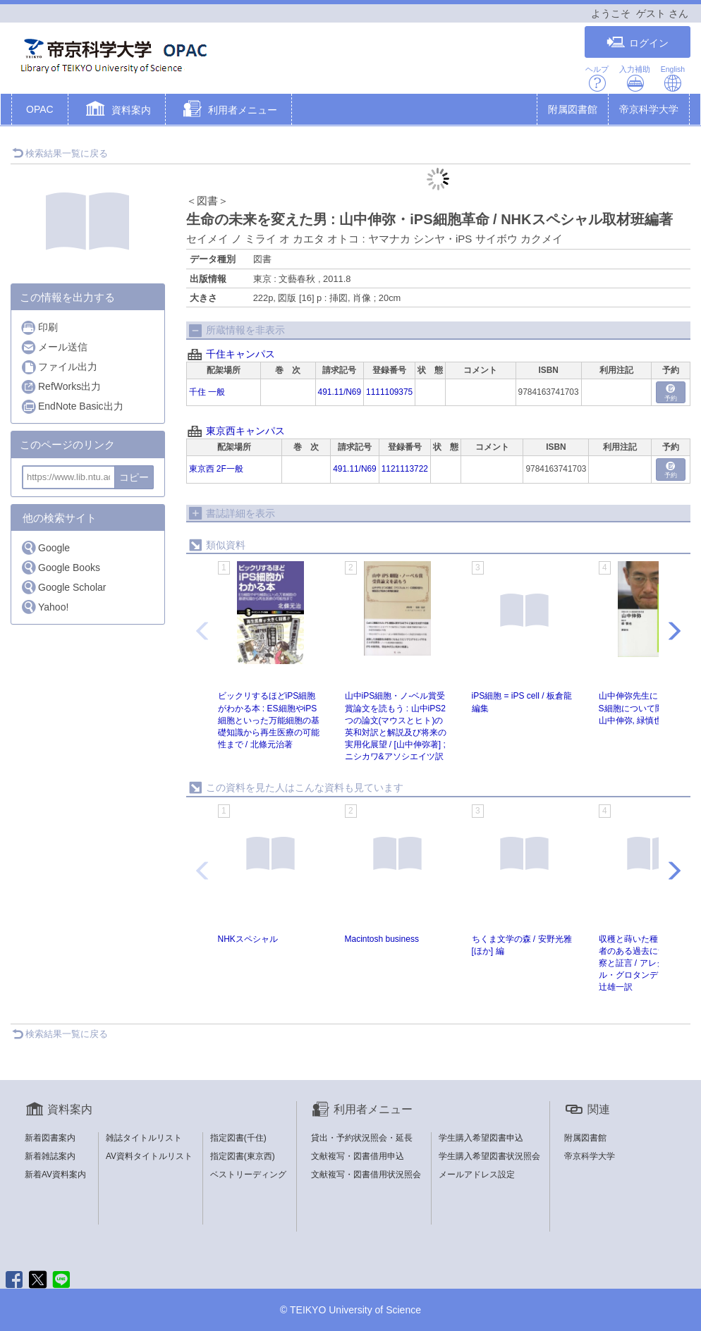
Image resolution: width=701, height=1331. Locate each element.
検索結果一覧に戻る (60, 153)
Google (45, 547)
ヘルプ (597, 78)
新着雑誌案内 (50, 1156)
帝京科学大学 (648, 109)
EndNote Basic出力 (71, 406)
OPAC (40, 109)
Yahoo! (44, 606)
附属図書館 (572, 109)
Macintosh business (382, 939)
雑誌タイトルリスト (144, 1138)
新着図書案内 (50, 1138)
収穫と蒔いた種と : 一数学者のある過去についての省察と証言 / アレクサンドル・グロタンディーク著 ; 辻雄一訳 (649, 963)
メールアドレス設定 (477, 1174)
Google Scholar (63, 586)
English (673, 78)
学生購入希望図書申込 (481, 1138)
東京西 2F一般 (216, 469)
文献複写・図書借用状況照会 (366, 1174)
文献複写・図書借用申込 (357, 1156)
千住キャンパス (240, 354)
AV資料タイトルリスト (149, 1156)
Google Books (60, 567)
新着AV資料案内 (55, 1174)
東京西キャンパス (245, 430)
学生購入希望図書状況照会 (489, 1156)
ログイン (637, 42)
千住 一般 (207, 392)
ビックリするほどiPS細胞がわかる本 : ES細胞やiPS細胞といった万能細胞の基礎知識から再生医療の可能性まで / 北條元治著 (268, 720)
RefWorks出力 (60, 386)
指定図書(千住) (238, 1138)
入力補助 (634, 78)
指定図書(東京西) (242, 1156)
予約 (671, 393)
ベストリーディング (248, 1174)
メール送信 (53, 347)
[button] (116, 111)
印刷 (39, 327)
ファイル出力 (58, 367)
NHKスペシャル (248, 939)
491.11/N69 (340, 392)
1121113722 (405, 469)
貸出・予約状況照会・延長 (362, 1138)
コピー (134, 477)
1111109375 (389, 392)
